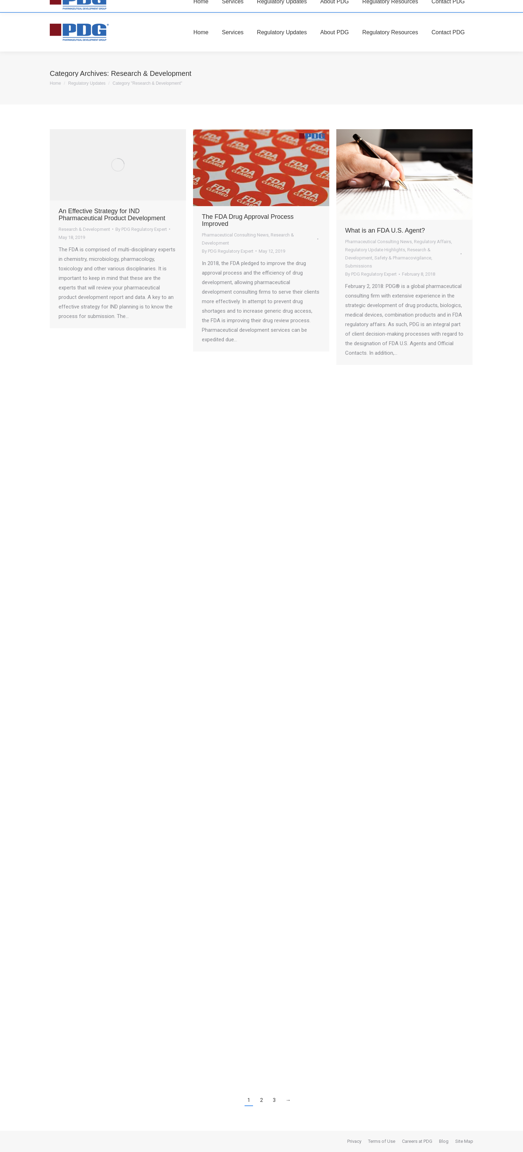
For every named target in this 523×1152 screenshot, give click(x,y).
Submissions (358, 266)
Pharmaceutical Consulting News (235, 235)
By (141, 229)
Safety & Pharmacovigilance (402, 257)
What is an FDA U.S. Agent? (385, 230)
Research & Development (84, 229)
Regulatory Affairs (432, 241)
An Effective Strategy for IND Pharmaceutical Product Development (112, 215)
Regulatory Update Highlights (375, 249)
